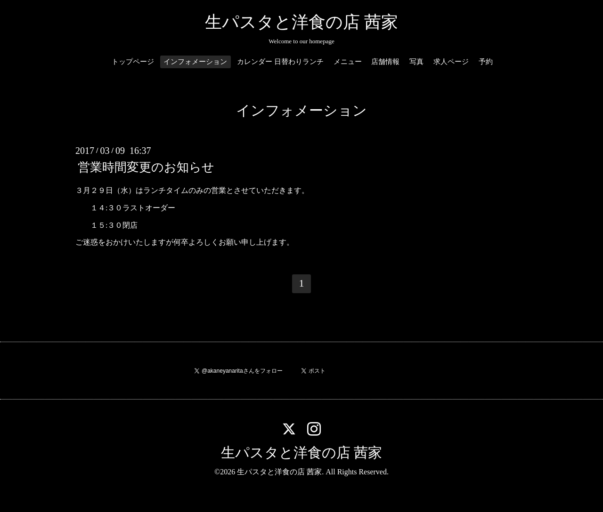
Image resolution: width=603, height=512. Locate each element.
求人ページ (451, 61)
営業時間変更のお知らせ (146, 167)
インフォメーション (195, 61)
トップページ (133, 61)
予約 (486, 61)
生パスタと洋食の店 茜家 (301, 22)
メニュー (348, 61)
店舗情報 (385, 61)
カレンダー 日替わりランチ (280, 61)
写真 (416, 61)
